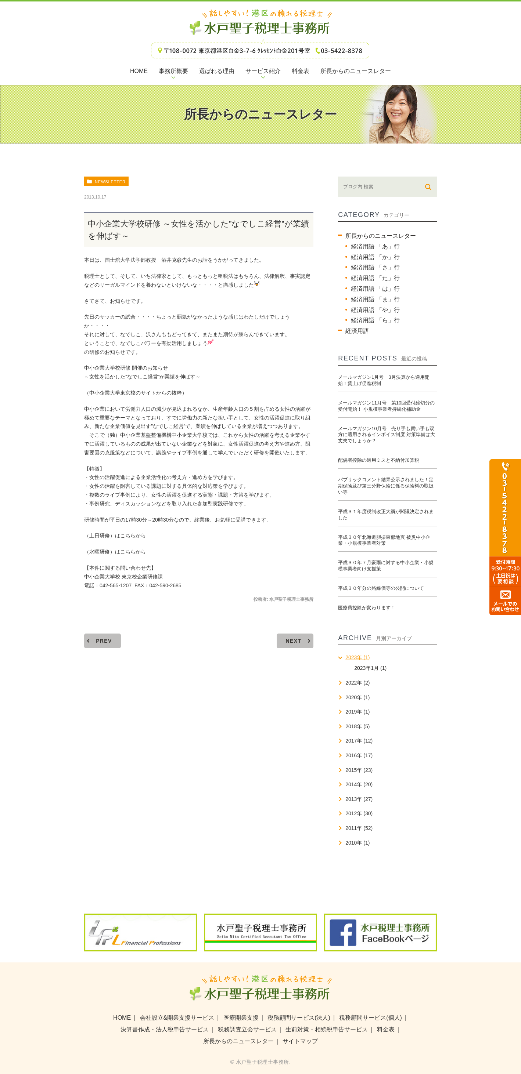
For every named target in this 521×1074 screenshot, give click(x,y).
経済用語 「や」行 (375, 310)
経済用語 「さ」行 (375, 267)
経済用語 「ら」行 (375, 320)
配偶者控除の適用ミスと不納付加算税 (378, 460)
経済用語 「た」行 (375, 278)
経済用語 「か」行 (375, 257)
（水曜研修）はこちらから (115, 552)
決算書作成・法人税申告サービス (165, 1029)
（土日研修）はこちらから (115, 535)
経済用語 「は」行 (375, 289)
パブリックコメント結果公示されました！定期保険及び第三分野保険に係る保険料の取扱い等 (386, 486)
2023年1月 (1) (370, 668)
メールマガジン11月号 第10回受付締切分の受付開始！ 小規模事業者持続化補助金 (386, 406)
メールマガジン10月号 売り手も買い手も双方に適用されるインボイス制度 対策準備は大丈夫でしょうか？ (386, 435)
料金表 (386, 1029)
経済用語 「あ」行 (375, 246)
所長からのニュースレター (380, 236)
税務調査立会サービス (247, 1029)
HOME (122, 1018)
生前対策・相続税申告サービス (326, 1029)
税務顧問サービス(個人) (370, 1018)
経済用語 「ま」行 (375, 299)
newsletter (110, 181)
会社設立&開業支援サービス (177, 1018)
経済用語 (357, 331)
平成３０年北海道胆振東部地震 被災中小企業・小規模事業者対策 (384, 540)
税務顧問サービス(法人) (298, 1018)
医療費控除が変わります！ (366, 607)
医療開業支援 (241, 1018)
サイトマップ (300, 1041)
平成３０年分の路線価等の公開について (381, 588)
